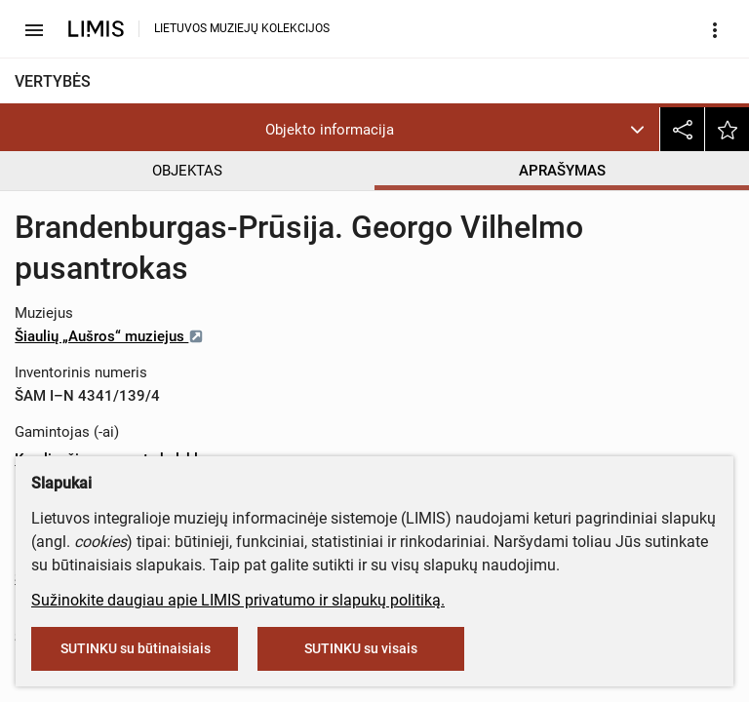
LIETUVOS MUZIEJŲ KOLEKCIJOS (242, 28)
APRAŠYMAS (562, 170)
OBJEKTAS (187, 170)
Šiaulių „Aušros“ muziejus (109, 336)
